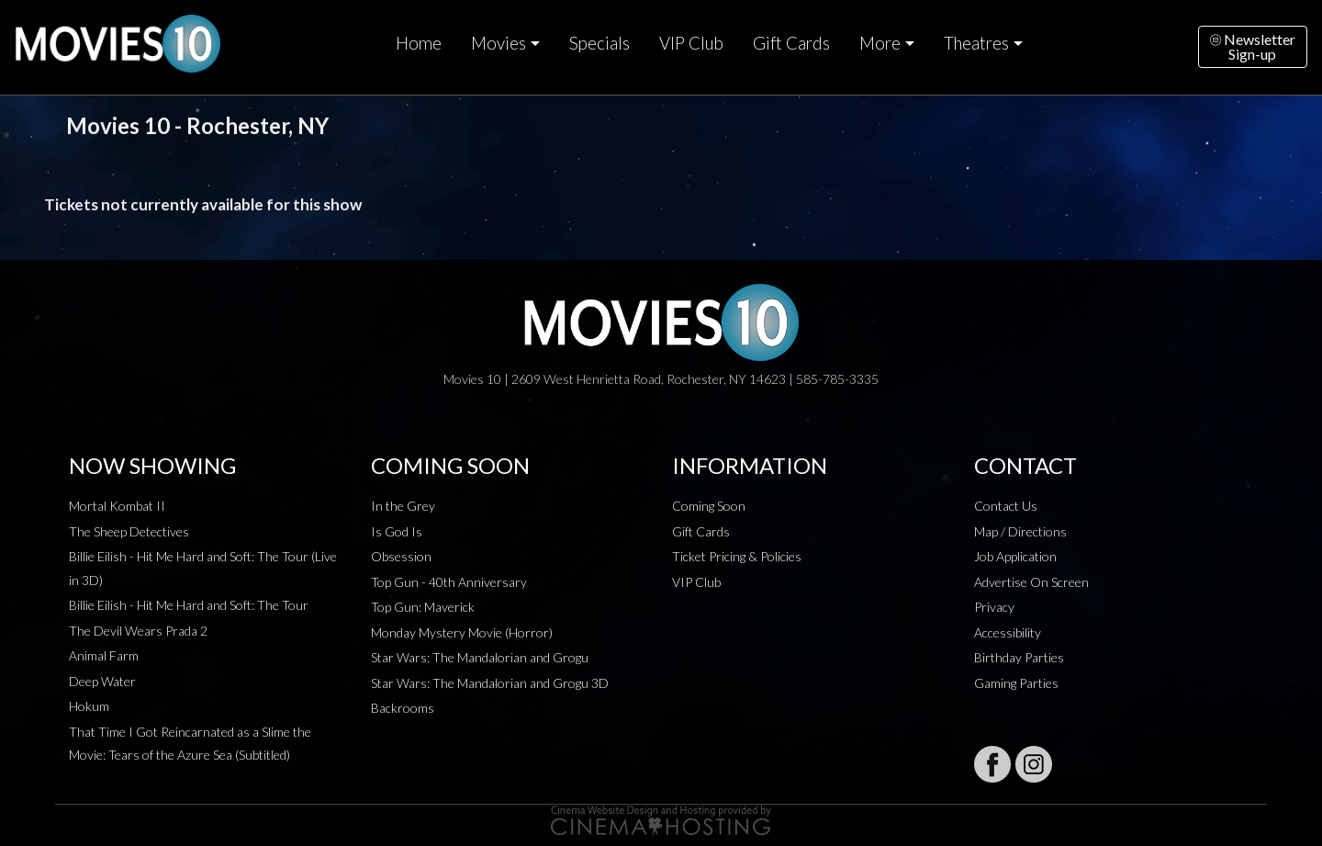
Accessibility (1007, 632)
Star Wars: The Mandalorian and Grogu (479, 657)
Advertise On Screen (1031, 582)
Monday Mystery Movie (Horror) (462, 632)
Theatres (976, 43)
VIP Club (691, 43)
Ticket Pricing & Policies (736, 556)
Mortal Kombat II (117, 505)
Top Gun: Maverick (423, 607)
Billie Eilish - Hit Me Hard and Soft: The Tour (188, 605)
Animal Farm (104, 655)
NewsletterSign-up (1252, 46)
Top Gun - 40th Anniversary (449, 582)
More (880, 43)
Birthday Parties (1019, 657)
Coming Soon (708, 505)
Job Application (1015, 556)
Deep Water (102, 681)
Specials (599, 43)
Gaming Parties (1016, 683)
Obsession (401, 556)
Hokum (89, 706)
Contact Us (1005, 505)
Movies (498, 43)
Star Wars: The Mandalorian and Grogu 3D (490, 683)
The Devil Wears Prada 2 (138, 630)
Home (419, 43)
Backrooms (402, 708)
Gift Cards (791, 43)
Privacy (994, 607)
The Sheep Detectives (129, 531)
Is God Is (396, 531)
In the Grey (403, 505)
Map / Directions (1020, 531)
